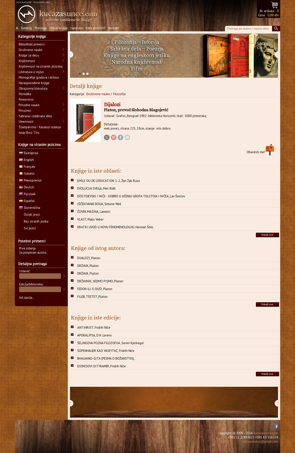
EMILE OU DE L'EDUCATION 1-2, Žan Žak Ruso (108, 181)
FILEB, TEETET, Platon (92, 296)
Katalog (26, 28)
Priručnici (25, 110)
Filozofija (125, 42)
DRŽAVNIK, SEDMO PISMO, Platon (100, 281)
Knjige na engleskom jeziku (136, 55)
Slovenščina (29, 208)
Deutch (26, 187)
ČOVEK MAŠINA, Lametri (93, 212)
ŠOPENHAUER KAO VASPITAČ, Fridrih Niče (105, 351)
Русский (27, 194)
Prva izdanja (27, 248)
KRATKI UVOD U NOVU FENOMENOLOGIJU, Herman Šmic (115, 227)
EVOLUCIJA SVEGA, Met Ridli (96, 188)
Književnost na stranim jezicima (40, 66)
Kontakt (113, 28)
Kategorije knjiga (31, 36)
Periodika (25, 94)
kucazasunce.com (266, 433)
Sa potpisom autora (32, 252)
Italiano (26, 173)
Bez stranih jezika (36, 221)
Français (27, 166)
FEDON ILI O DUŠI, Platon (94, 289)
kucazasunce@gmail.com (260, 441)
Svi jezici (30, 228)
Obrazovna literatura (33, 88)
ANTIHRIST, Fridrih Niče (93, 327)
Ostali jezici (32, 214)
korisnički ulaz (42, 2)
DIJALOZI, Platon (88, 258)
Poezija (154, 49)
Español (27, 201)
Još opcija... (27, 297)
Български (28, 153)
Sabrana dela (125, 49)
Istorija (150, 42)
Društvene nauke (98, 94)
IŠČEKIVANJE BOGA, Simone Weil (99, 204)
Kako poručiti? (95, 28)
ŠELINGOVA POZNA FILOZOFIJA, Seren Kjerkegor (110, 343)
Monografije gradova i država (39, 77)
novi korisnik (23, 2)
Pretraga (41, 28)
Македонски (30, 180)
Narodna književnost (137, 62)
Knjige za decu (29, 55)
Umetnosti (26, 121)
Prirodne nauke (29, 105)
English (26, 160)
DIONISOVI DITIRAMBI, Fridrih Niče (101, 366)
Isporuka (76, 28)
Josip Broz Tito (29, 132)
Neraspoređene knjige (34, 83)
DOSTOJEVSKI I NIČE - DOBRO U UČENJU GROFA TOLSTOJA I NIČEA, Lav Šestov (131, 196)
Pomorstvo (26, 99)
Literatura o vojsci (31, 72)
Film (136, 69)
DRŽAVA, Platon (88, 266)
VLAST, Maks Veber (90, 219)
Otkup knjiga (58, 28)
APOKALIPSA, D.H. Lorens (94, 335)
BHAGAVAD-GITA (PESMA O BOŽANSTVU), (105, 358)
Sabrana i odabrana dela (35, 116)
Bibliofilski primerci (32, 44)
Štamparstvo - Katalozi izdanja (40, 127)
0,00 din (273, 15)
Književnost (27, 61)
